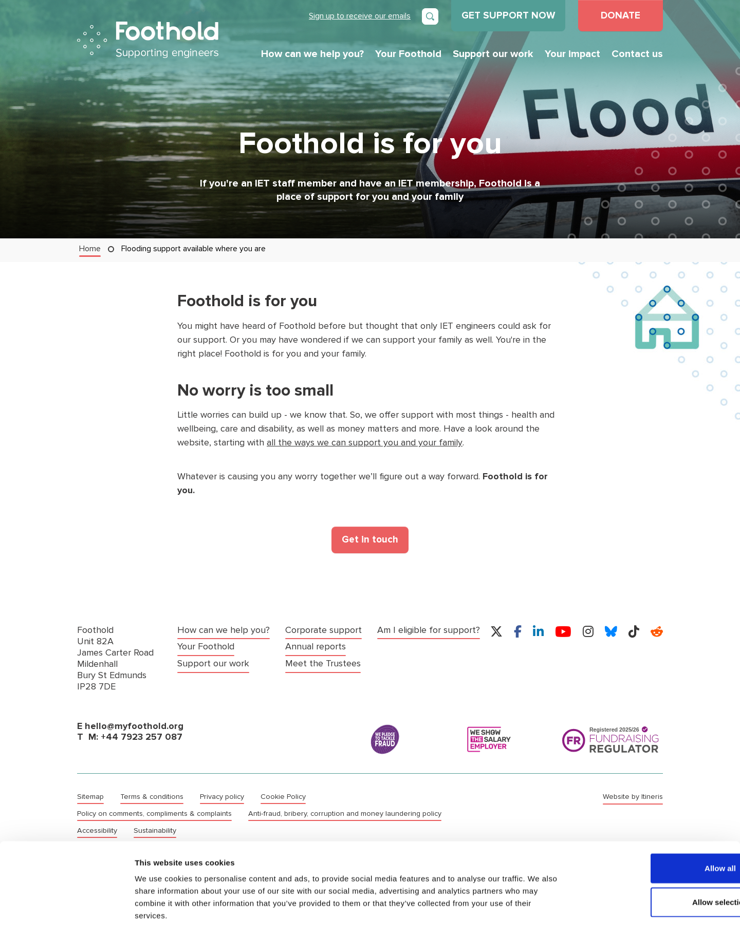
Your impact (572, 54)
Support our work (493, 54)
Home (90, 248)
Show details (539, 913)
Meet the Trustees (323, 662)
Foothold (147, 40)
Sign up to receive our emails (360, 16)
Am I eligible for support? (428, 629)
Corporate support (323, 629)
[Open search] (430, 16)
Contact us (637, 54)
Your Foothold (408, 54)
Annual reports (315, 646)
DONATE (620, 15)
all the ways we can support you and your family (364, 442)
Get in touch (370, 539)
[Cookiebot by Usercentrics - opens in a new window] (67, 914)
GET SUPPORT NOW (508, 15)
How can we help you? (312, 54)
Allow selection (654, 858)
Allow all (654, 824)
